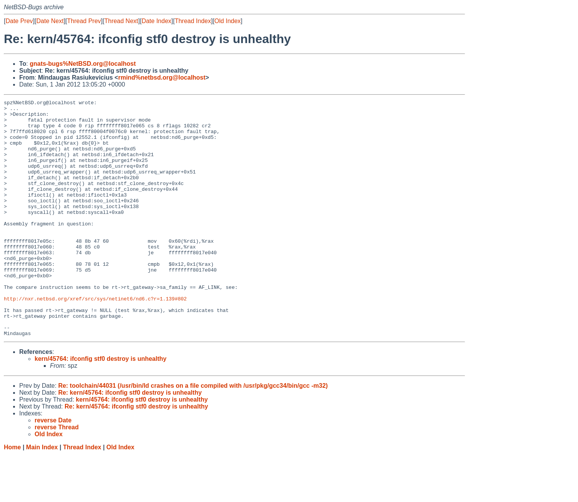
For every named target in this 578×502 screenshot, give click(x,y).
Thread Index (193, 21)
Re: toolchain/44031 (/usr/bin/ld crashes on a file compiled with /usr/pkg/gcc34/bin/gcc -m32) (193, 433)
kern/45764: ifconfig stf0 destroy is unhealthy (100, 406)
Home (12, 494)
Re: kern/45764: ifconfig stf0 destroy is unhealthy (129, 440)
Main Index (42, 494)
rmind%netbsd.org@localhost (161, 77)
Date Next (49, 21)
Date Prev (19, 21)
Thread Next (121, 21)
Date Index (156, 21)
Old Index (227, 21)
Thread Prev (84, 21)
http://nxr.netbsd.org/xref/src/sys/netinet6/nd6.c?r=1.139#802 (95, 338)
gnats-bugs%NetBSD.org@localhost (83, 63)
